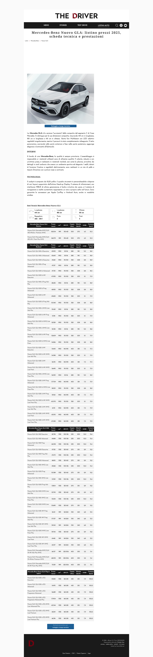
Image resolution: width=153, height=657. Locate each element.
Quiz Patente (66, 653)
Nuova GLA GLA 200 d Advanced (39, 271)
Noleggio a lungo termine (60, 126)
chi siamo (121, 644)
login (89, 653)
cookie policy (109, 644)
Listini (26, 41)
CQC (73, 653)
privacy (103, 644)
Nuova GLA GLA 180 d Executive (38, 251)
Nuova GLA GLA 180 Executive (37, 434)
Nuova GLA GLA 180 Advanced (38, 438)
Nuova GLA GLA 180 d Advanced (38, 255)
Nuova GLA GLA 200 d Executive (38, 260)
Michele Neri (120, 642)
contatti (116, 644)
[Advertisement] (76, 58)
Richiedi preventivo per (60, 626)
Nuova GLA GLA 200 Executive (38, 449)
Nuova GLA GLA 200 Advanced (38, 460)
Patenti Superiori (81, 653)
